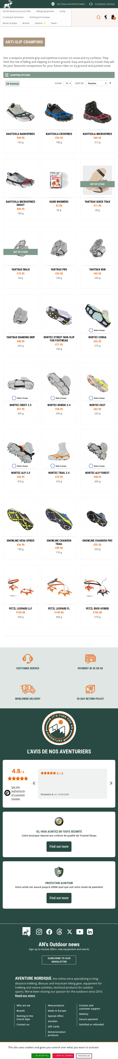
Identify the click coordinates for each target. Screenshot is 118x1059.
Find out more (59, 846)
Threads (59, 932)
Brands (21, 1010)
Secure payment (88, 1019)
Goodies (52, 1021)
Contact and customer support (89, 1007)
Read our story (25, 996)
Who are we (23, 1005)
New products (56, 1005)
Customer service (27, 668)
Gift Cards (53, 1026)
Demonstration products (57, 1033)
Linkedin (90, 932)
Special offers (55, 1016)
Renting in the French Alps (25, 1017)
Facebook (49, 932)
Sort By (79, 83)
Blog (27, 931)
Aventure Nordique (33, 978)
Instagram (39, 932)
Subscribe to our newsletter (59, 960)
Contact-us (23, 1024)
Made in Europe (57, 1010)
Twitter (69, 932)
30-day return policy (90, 698)
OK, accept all (41, 1056)
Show (58, 83)
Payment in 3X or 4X (90, 668)
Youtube (79, 932)
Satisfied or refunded (91, 1024)
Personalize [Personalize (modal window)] (84, 1056)
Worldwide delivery (27, 698)
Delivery (83, 1014)
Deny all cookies (63, 1056)
